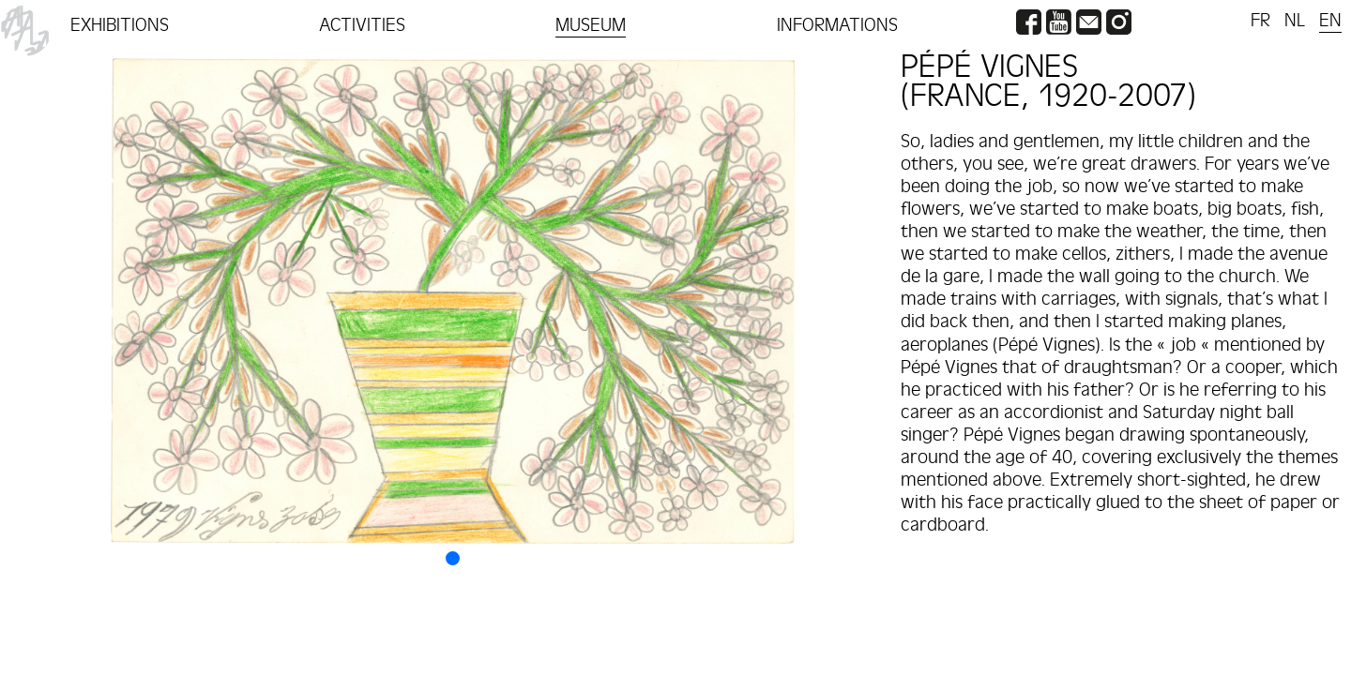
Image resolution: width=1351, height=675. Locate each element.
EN (1330, 20)
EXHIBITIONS (119, 25)
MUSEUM (590, 25)
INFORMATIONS (837, 25)
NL (1294, 20)
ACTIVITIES (362, 25)
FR (1260, 20)
